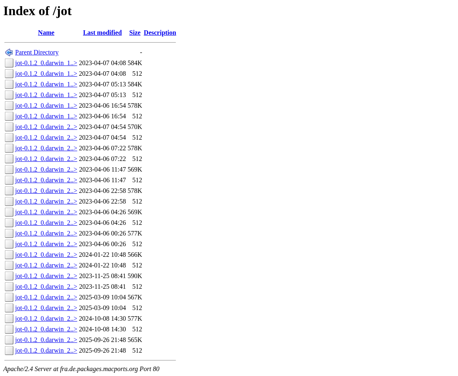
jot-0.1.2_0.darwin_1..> (46, 62)
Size (135, 32)
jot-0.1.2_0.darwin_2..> (46, 126)
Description (160, 32)
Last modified (102, 32)
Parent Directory (37, 52)
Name (46, 32)
